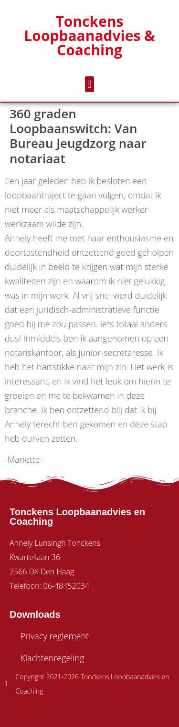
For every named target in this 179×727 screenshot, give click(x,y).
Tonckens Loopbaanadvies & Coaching (89, 35)
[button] (89, 84)
